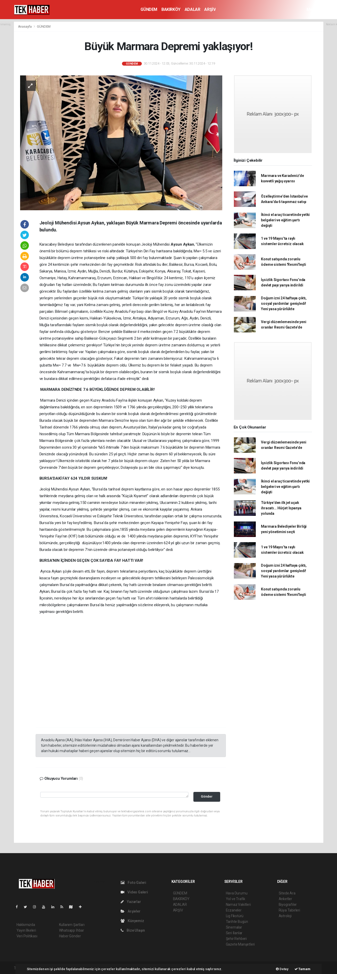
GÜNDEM (149, 9)
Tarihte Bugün (237, 922)
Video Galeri (134, 892)
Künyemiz (132, 921)
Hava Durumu (237, 893)
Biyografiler (288, 904)
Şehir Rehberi (236, 939)
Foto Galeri (133, 883)
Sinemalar (234, 927)
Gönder (206, 796)
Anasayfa (25, 26)
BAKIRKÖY (170, 9)
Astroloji (285, 916)
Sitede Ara (287, 893)
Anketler (285, 899)
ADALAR (192, 9)
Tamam (302, 969)
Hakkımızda (26, 925)
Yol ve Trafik (235, 899)
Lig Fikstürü (235, 916)
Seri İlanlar (234, 933)
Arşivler (131, 911)
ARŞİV (210, 9)
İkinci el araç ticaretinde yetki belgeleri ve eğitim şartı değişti (285, 220)
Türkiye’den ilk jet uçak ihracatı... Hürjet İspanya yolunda (281, 508)
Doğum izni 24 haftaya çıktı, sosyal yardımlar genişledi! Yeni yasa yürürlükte (284, 303)
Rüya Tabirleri (289, 910)
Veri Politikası (27, 936)
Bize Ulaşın (133, 930)
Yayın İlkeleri (26, 930)
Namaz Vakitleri (238, 904)
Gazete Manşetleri (240, 944)
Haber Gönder (70, 936)
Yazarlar (131, 902)
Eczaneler (234, 910)
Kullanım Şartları (72, 925)
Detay (282, 969)
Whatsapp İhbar (71, 930)
